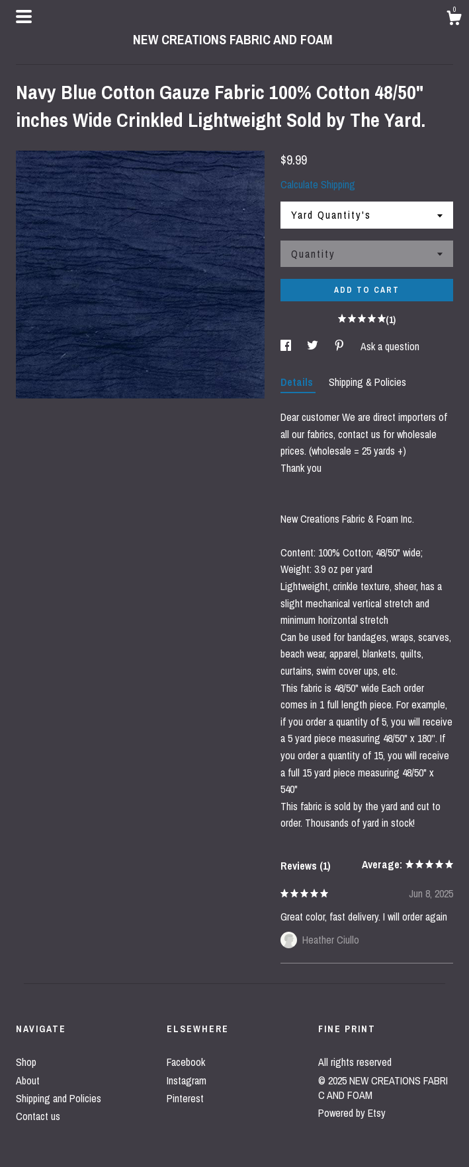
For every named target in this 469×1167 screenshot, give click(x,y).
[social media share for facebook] (287, 346)
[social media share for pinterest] (340, 346)
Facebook (186, 1062)
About (28, 1080)
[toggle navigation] (24, 16)
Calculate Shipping (317, 184)
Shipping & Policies (367, 382)
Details (298, 382)
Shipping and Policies (58, 1098)
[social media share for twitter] (314, 346)
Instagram (186, 1080)
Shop (26, 1062)
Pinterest (185, 1098)
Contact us (38, 1116)
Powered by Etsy (352, 1113)
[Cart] (454, 20)
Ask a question (390, 346)
